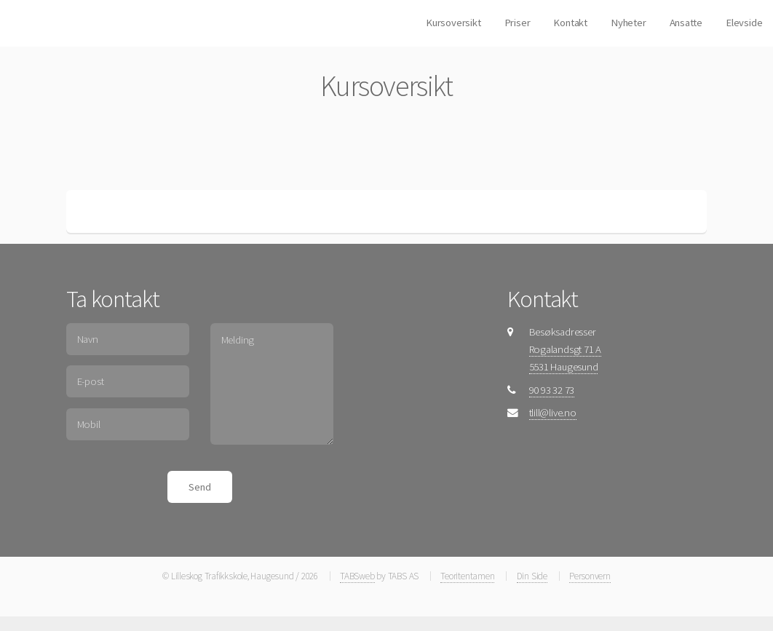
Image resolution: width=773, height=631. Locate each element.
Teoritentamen (467, 576)
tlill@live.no (552, 412)
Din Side (532, 576)
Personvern (590, 576)
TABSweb (357, 576)
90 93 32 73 (552, 390)
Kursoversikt (453, 22)
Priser (517, 22)
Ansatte (686, 22)
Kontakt (570, 22)
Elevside (744, 22)
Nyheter (628, 22)
